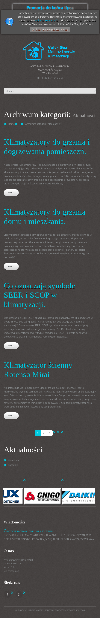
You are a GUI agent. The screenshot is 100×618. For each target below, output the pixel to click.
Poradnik (13, 465)
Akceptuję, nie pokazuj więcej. (51, 29)
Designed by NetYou (76, 610)
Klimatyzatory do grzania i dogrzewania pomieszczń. (28, 531)
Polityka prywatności (55, 610)
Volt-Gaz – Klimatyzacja (26, 610)
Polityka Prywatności (46, 20)
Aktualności (14, 460)
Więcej (11, 193)
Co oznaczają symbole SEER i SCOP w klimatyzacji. (39, 295)
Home (11, 124)
